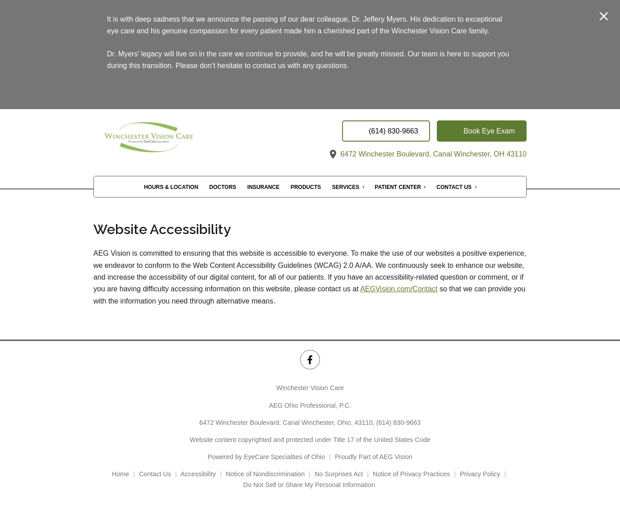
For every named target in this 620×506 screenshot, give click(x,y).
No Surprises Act (339, 474)
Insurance (263, 187)
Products (306, 187)
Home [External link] (120, 474)
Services (345, 187)
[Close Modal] (604, 17)
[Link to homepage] (167, 140)
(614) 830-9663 (398, 422)
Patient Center (398, 187)
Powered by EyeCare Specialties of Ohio (266, 456)
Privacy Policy (480, 474)
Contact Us (454, 187)
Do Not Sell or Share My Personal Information (310, 484)
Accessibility (198, 474)
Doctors (222, 187)
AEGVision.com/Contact (398, 289)
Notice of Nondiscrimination (265, 474)
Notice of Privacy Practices (411, 474)
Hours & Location (171, 187)
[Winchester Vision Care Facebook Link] (309, 359)
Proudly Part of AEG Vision (373, 456)
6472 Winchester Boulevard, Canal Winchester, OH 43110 (427, 154)
